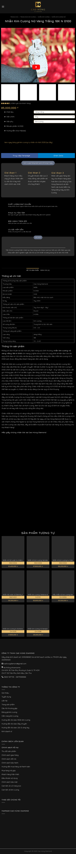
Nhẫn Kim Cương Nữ (59, 17)
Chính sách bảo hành (10, 763)
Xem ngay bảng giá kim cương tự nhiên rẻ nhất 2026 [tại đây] (26, 142)
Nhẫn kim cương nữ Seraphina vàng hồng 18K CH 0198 (47, 629)
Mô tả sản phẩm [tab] (32, 270)
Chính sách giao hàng (10, 755)
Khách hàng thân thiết (10, 774)
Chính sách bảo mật (10, 782)
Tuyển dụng (6, 697)
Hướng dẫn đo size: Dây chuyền (14, 724)
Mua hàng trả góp (9, 770)
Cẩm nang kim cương (10, 716)
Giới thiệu (5, 693)
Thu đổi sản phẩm (9, 751)
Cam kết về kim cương (10, 790)
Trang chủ (14, 17)
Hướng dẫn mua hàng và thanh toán (16, 767)
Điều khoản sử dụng (10, 778)
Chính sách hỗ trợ (10, 747)
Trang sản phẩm (8, 704)
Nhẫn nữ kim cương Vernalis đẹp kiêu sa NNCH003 (46, 560)
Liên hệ (4, 701)
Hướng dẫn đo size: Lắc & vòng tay (15, 728)
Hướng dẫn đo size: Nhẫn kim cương (16, 720)
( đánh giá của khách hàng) (20, 103)
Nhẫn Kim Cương (44, 17)
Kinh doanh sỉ (7, 731)
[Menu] (3, 6)
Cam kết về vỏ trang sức (11, 786)
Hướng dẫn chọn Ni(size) (16, 131)
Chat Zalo (56, 155)
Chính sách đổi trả (9, 759)
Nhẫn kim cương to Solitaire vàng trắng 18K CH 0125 (22, 629)
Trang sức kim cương (28, 17)
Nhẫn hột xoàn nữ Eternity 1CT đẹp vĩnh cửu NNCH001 (22, 594)
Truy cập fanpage (19, 155)
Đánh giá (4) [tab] (45, 270)
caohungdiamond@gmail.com (15, 664)
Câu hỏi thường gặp (9, 708)
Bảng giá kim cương (9, 712)
